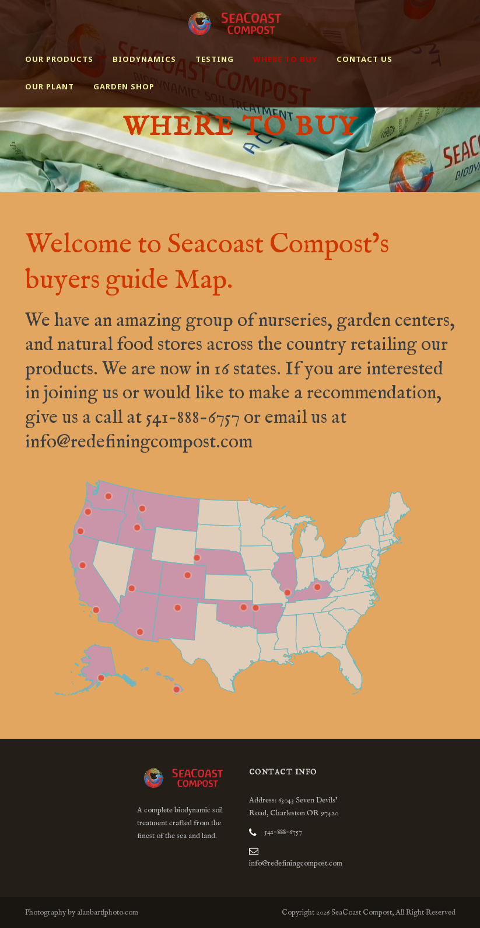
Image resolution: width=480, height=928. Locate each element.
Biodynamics (144, 59)
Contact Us (365, 59)
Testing (214, 59)
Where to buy (285, 59)
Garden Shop (124, 86)
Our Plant (49, 86)
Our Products (59, 59)
